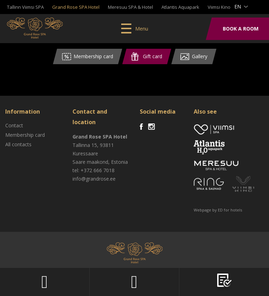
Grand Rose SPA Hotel (75, 7)
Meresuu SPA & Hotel (130, 7)
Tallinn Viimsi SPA (25, 7)
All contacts (18, 144)
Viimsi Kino (219, 7)
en (237, 6)
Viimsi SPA (35, 28)
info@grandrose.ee (94, 178)
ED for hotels (230, 210)
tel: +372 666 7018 (94, 170)
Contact (14, 125)
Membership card (25, 135)
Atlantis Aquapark (180, 7)
